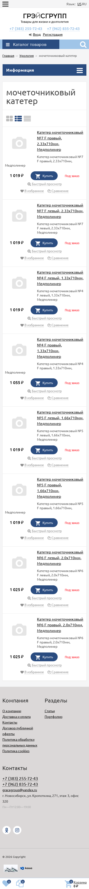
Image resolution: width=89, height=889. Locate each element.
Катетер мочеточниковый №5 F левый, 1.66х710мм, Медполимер (60, 418)
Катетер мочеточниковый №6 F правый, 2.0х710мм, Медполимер (60, 625)
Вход (37, 34)
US (79, 4)
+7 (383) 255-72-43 (25, 28)
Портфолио (53, 716)
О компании (11, 711)
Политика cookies (15, 751)
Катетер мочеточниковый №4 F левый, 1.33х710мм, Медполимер (60, 278)
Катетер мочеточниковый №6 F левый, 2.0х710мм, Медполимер (60, 557)
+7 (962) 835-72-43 (63, 28)
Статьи (50, 711)
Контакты (9, 722)
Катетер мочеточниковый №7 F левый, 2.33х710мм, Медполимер (60, 210)
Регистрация (53, 34)
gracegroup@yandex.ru (19, 790)
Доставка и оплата (16, 716)
